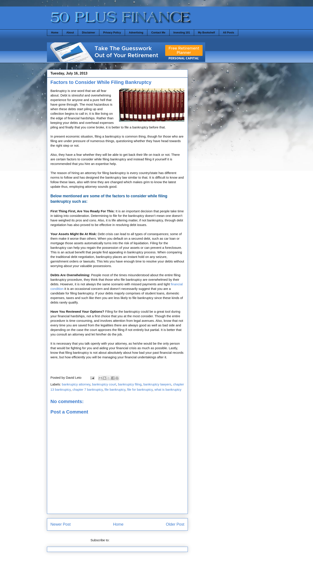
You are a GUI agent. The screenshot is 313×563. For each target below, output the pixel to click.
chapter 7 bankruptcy (87, 389)
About (70, 32)
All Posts (228, 32)
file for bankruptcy (140, 389)
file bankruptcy (115, 389)
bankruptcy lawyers (157, 384)
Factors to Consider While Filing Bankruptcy (101, 82)
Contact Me (158, 32)
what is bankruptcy (167, 389)
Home (54, 32)
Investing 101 (181, 32)
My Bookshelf (206, 32)
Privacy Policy (112, 32)
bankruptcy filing (130, 384)
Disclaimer (88, 32)
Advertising (136, 32)
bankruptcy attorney (76, 384)
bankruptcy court (104, 384)
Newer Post (60, 524)
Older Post (175, 524)
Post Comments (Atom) (127, 540)
